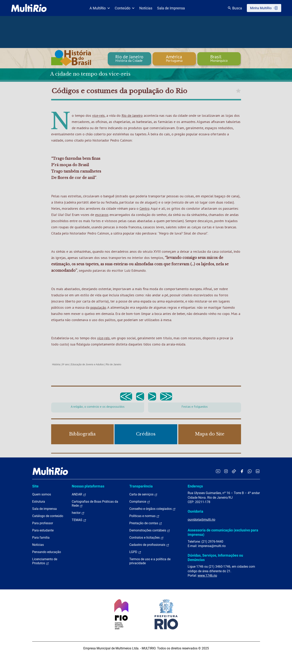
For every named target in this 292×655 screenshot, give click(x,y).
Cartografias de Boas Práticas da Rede (95, 504)
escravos (102, 214)
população (98, 307)
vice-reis (98, 115)
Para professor (42, 523)
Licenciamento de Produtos (44, 561)
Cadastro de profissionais (149, 545)
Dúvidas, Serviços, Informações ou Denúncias (215, 557)
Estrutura (38, 501)
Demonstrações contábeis (149, 530)
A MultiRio (100, 8)
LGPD (135, 552)
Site (35, 486)
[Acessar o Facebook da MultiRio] (241, 471)
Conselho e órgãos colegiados (152, 509)
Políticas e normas (144, 516)
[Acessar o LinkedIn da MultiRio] (257, 471)
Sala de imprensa (44, 509)
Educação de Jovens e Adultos (87, 364)
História (56, 364)
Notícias (145, 8)
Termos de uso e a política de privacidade (149, 561)
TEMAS (79, 520)
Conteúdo (125, 8)
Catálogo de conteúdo (47, 516)
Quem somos (41, 494)
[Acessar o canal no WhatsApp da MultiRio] (249, 471)
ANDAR (79, 494)
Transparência (141, 486)
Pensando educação (46, 552)
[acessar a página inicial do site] (29, 8)
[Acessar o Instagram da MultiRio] (225, 471)
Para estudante (43, 530)
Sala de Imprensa (171, 8)
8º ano (65, 364)
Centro (144, 208)
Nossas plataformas (88, 486)
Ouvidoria (195, 511)
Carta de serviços (143, 494)
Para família (41, 537)
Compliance (139, 502)
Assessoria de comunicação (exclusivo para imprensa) (223, 532)
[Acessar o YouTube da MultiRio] (218, 471)
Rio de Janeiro (132, 115)
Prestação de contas (145, 523)
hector (78, 513)
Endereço (195, 486)
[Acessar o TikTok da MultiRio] (233, 471)
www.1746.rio (207, 575)
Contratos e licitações (146, 538)
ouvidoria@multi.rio (201, 519)
